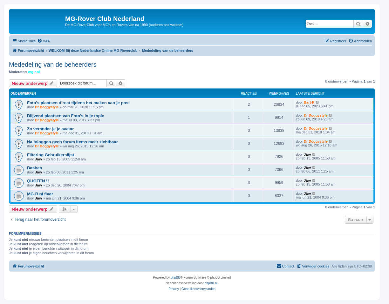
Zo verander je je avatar (50, 128)
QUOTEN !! (38, 181)
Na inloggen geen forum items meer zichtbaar (72, 141)
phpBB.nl (211, 283)
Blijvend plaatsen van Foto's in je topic (65, 115)
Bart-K (309, 102)
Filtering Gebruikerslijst (50, 154)
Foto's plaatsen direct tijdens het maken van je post (78, 102)
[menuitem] (43, 41)
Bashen (34, 168)
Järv (38, 159)
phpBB (175, 277)
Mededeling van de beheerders (53, 64)
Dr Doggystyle (47, 107)
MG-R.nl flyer (40, 194)
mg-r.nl (34, 72)
